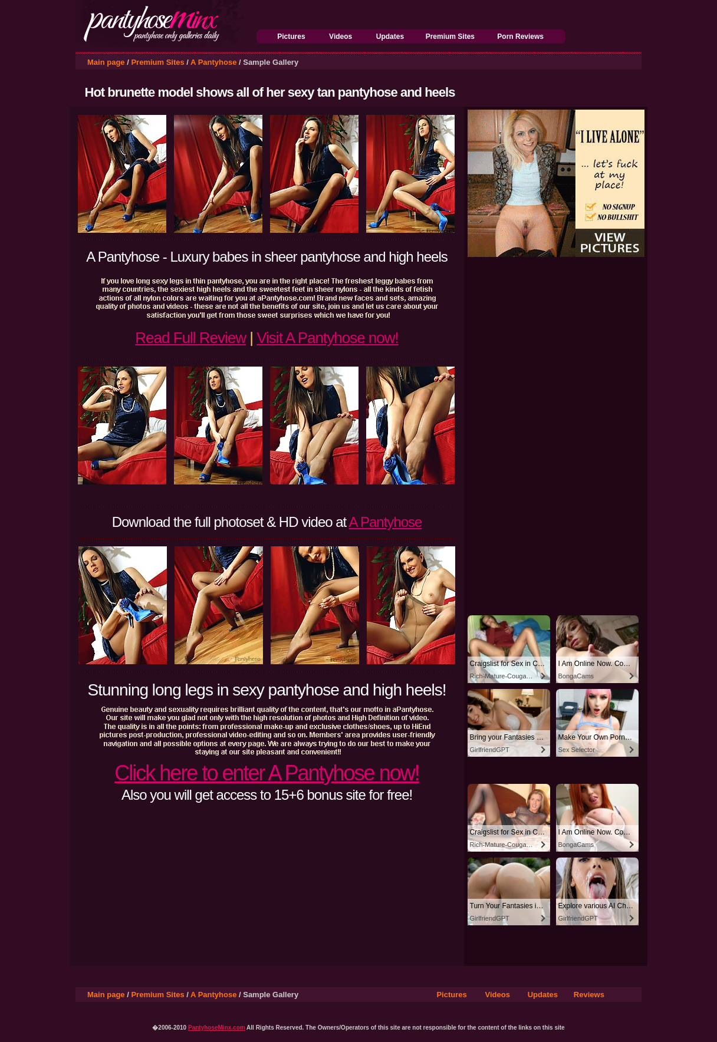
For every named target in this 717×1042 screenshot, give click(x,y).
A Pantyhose (213, 62)
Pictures (291, 36)
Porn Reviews (520, 36)
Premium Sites (450, 36)
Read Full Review (190, 338)
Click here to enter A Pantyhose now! (266, 773)
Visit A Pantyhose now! (327, 338)
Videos (340, 36)
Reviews (589, 994)
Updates (390, 36)
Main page (106, 62)
